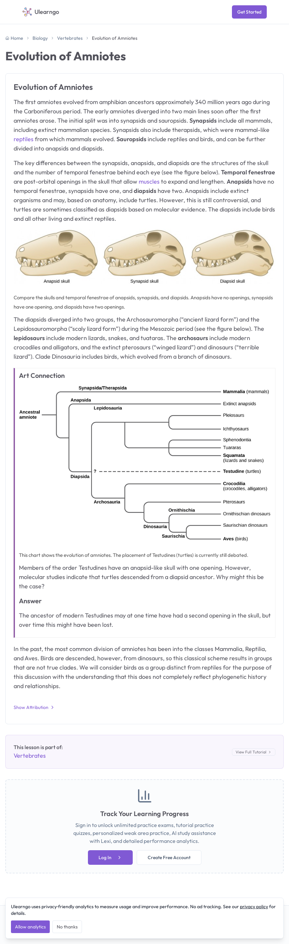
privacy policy (254, 907)
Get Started (249, 12)
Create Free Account (169, 857)
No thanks (67, 927)
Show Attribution (34, 707)
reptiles (24, 139)
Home (14, 38)
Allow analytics (30, 927)
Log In (110, 857)
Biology (40, 38)
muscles (149, 181)
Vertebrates (70, 38)
